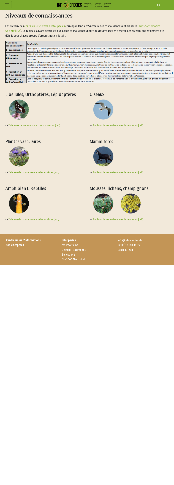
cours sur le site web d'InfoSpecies (44, 26)
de (158, 4)
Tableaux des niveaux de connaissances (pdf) (34, 125)
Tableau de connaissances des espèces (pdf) (118, 125)
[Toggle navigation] (7, 4)
